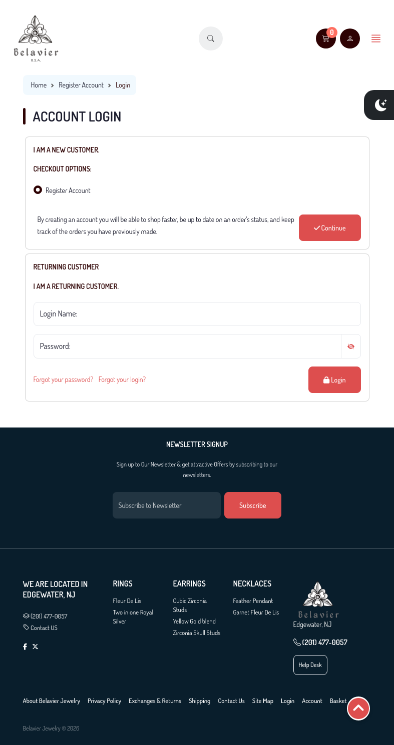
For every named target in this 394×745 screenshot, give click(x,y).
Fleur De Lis (127, 600)
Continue (330, 228)
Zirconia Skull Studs (197, 632)
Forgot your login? (122, 379)
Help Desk (310, 664)
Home (39, 84)
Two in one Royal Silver (133, 616)
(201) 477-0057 (45, 616)
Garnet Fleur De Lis (256, 612)
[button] (211, 38)
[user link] (350, 38)
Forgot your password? (64, 379)
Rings (123, 583)
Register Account (81, 84)
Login (334, 380)
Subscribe (252, 505)
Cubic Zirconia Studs (190, 605)
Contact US (40, 628)
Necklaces (252, 583)
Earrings (189, 583)
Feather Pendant (253, 600)
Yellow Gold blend (194, 621)
